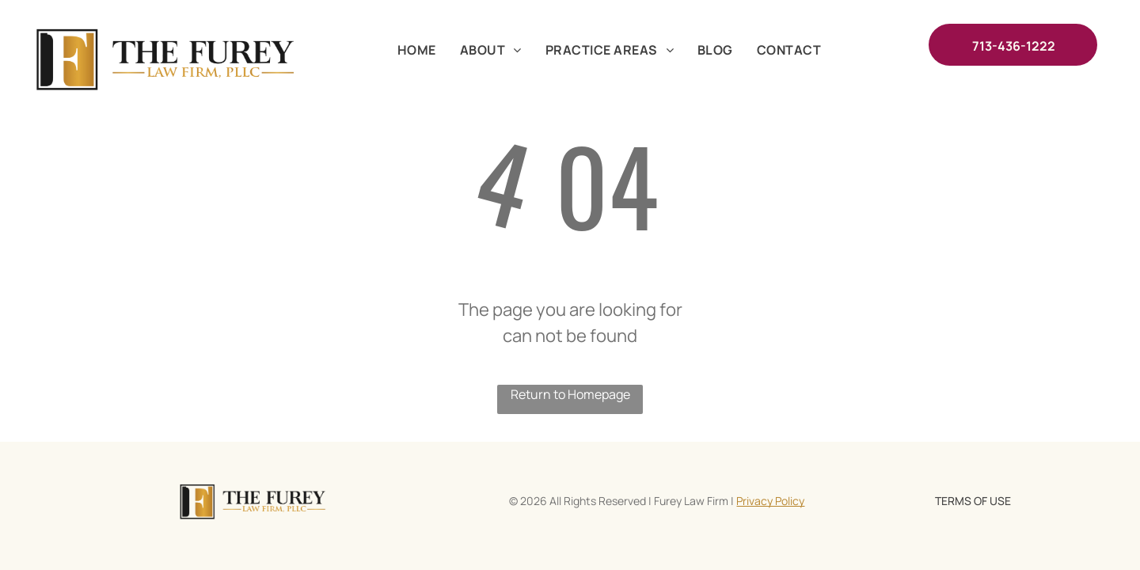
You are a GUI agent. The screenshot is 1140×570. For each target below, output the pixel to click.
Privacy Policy (770, 500)
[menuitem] (417, 49)
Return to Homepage (570, 394)
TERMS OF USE (973, 500)
